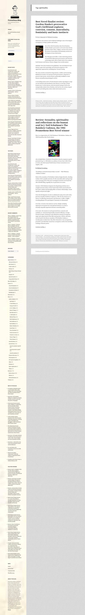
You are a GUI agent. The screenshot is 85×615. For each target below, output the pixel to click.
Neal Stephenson (13, 319)
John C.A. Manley (11, 215)
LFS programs (12, 357)
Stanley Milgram (56, 239)
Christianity (63, 102)
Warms (58, 106)
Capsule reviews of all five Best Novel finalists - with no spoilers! (14, 193)
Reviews (10, 371)
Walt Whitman (49, 240)
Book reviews (12, 373)
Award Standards (12, 285)
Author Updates (12, 299)
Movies (10, 375)
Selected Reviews (12, 377)
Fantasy (10, 268)
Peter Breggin (60, 238)
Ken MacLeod (13, 312)
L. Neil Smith (12, 314)
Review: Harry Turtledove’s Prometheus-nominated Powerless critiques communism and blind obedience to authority (14, 527)
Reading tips (11, 292)
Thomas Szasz (43, 240)
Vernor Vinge (12, 337)
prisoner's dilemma (67, 105)
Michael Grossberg (52, 37)
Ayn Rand (12, 301)
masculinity (38, 105)
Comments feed (11, 570)
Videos (10, 368)
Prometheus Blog (14, 20)
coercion (68, 102)
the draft (62, 239)
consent (37, 103)
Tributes (10, 379)
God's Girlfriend (62, 103)
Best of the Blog (11, 281)
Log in (9, 566)
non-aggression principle (46, 105)
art (45, 236)
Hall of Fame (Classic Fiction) (15, 271)
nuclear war (54, 105)
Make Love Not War (45, 238)
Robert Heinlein (13, 325)
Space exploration (13, 366)
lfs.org (9, 609)
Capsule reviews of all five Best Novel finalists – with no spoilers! (14, 92)
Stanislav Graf (50, 239)
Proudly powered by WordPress (42, 251)
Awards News (12, 343)
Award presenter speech (15, 349)
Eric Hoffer (57, 236)
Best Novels (11, 264)
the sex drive (54, 106)
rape (37, 239)
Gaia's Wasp (55, 103)
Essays (9, 283)
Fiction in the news (13, 355)
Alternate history (12, 262)
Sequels (10, 274)
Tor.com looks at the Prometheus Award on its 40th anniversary (14, 449)
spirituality (48, 106)
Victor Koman (13, 339)
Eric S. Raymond (41, 37)
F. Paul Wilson (13, 303)
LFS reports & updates (13, 359)
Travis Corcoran (13, 332)
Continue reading (41, 92)
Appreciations (11, 259)
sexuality (40, 239)
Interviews (10, 294)
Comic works (11, 266)
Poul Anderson (13, 321)
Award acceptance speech (15, 346)
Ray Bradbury (13, 323)
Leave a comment (64, 240)
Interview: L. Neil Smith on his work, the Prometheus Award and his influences (14, 443)
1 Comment (67, 106)
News (9, 296)
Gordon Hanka (69, 103)
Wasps (62, 106)
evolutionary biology (43, 103)
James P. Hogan (13, 310)
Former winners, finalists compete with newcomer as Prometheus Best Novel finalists (15, 97)
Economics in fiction (13, 290)
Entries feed (10, 568)
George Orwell (13, 305)
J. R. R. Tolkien (13, 308)
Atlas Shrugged (45, 102)
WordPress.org (11, 573)
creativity (52, 236)
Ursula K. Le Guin (13, 334)
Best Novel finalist (56, 102)
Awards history (12, 341)
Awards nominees (13, 353)
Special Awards (12, 276)
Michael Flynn (13, 317)
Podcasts (11, 364)
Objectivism (59, 105)
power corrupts (67, 238)
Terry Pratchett (13, 330)
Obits (10, 362)
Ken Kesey (69, 236)
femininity (50, 103)
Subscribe (11, 54)
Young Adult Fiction (13, 279)
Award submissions (13, 288)
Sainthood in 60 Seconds (41, 106)
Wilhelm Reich (55, 240)
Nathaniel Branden (53, 238)
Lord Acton (38, 238)
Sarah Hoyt (12, 328)
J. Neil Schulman (63, 236)
